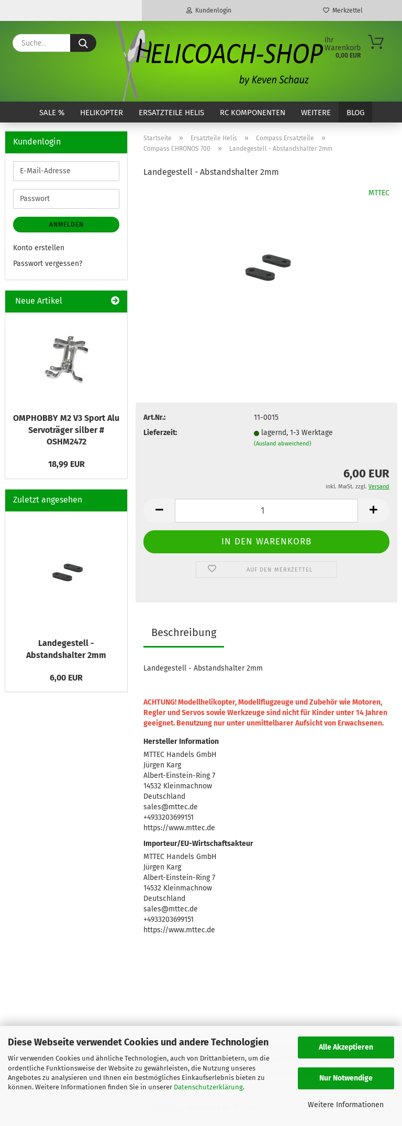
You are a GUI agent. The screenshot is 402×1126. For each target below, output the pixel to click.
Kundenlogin (208, 10)
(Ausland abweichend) (282, 443)
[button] (159, 510)
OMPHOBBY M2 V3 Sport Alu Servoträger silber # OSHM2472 (66, 430)
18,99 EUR (66, 464)
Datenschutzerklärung (208, 1087)
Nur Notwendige (346, 1078)
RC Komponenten (252, 112)
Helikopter (101, 112)
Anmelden (66, 224)
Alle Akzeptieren (346, 1047)
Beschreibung (183, 632)
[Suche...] (83, 43)
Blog (355, 112)
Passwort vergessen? (47, 263)
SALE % (51, 112)
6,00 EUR (66, 678)
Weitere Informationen (346, 1104)
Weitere (316, 112)
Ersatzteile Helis (171, 112)
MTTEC (378, 192)
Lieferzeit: (160, 432)
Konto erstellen (38, 247)
